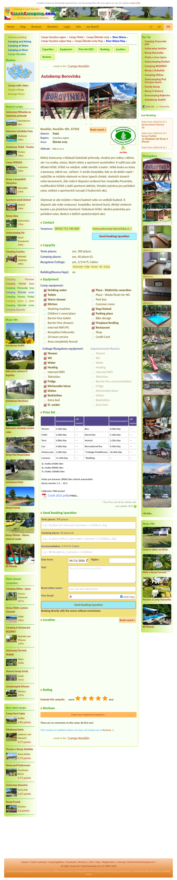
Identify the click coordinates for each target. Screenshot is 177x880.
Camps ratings (16, 89)
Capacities (47, 49)
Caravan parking (17, 37)
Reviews (36, 27)
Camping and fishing (19, 41)
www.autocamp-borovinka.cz (110, 229)
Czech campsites (16, 871)
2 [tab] (49, 120)
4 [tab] (60, 120)
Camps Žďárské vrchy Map (89, 41)
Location (120, 49)
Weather (52, 27)
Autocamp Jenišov (155, 48)
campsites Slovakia (141, 871)
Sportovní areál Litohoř (18, 199)
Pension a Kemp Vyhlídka (19, 749)
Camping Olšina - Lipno (18, 588)
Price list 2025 (86, 49)
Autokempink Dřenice (17, 686)
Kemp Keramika (154, 53)
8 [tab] (80, 120)
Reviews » (108, 730)
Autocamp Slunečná (16, 785)
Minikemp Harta (15, 729)
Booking (104, 49)
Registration (109, 862)
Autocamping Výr (15, 232)
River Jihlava (119, 37)
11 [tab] (96, 120)
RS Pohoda (11, 566)
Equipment (66, 49)
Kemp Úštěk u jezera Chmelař (17, 609)
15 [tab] (117, 120)
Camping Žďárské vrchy (20, 292)
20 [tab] (91, 124)
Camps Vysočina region (53, 37)
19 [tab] (86, 124)
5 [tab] (65, 120)
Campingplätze (56, 862)
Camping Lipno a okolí (20, 301)
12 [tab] (101, 120)
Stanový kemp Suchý (17, 671)
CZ (151, 26)
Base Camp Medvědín (153, 131)
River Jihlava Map (115, 41)
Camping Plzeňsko (20, 279)
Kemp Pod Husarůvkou (18, 454)
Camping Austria (81, 871)
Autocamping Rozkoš (157, 61)
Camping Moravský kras (20, 288)
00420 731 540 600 (67, 229)
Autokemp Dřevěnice (17, 401)
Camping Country (15, 251)
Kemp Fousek (13, 507)
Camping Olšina (154, 75)
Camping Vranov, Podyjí (20, 296)
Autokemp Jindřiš (15, 345)
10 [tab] (91, 120)
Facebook (71, 862)
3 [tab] (55, 120)
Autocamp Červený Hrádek (16, 652)
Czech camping (38, 862)
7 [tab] (75, 120)
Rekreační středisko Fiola (19, 131)
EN (168, 27)
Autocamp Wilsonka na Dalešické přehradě (18, 114)
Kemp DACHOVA (150, 143)
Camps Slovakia (17, 54)
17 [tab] (127, 120)
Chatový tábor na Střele (155, 549)
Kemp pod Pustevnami (18, 765)
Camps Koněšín (78, 66)
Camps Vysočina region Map (56, 41)
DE (159, 26)
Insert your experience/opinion (88, 715)
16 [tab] (122, 120)
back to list (60, 66)
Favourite (164, 106)
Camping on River (18, 50)
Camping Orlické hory (20, 283)
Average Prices (16, 94)
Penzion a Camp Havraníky (157, 599)
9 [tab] (86, 120)
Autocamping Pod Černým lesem (155, 80)
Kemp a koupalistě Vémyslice (16, 181)
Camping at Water (18, 45)
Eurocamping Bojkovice (157, 95)
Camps (24, 862)
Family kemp (152, 87)
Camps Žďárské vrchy (98, 37)
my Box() (92, 27)
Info (78, 27)
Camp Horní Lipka (15, 713)
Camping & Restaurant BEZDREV (18, 629)
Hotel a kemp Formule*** (156, 572)
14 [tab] (112, 120)
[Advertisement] (20, 838)
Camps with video (18, 85)
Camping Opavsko (15, 309)
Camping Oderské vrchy (20, 305)
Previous (42, 102)
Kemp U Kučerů (154, 91)
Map (23, 27)
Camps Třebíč (76, 37)
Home (11, 27)
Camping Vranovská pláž (155, 43)
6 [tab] (70, 120)
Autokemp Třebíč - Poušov (20, 147)
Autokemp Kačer (15, 482)
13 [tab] (106, 120)
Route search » (98, 130)
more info (135, 3)
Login (67, 27)
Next (134, 102)
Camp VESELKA (14, 162)
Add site (150, 106)
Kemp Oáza (12, 216)
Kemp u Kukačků (155, 70)
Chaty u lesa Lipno (155, 57)
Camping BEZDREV (156, 66)
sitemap (121, 862)
